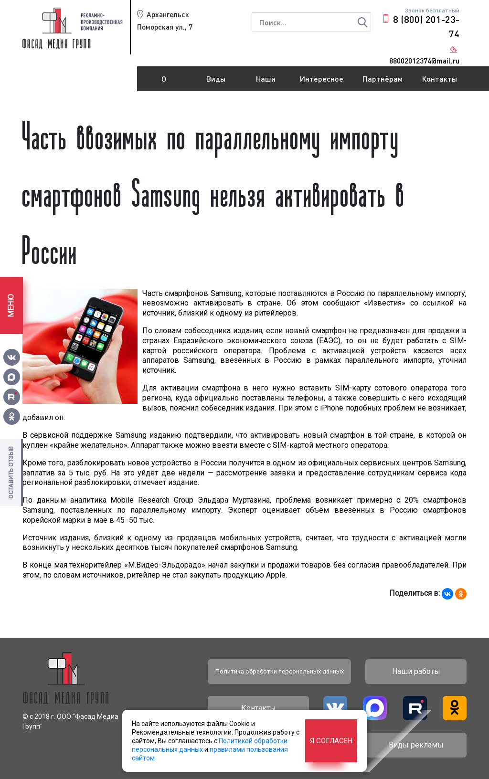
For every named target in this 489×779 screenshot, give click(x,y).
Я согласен (331, 741)
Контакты (439, 78)
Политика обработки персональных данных (279, 671)
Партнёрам (382, 78)
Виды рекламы (216, 82)
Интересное (321, 78)
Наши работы (266, 82)
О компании (164, 82)
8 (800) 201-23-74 (426, 26)
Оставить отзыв (10, 472)
